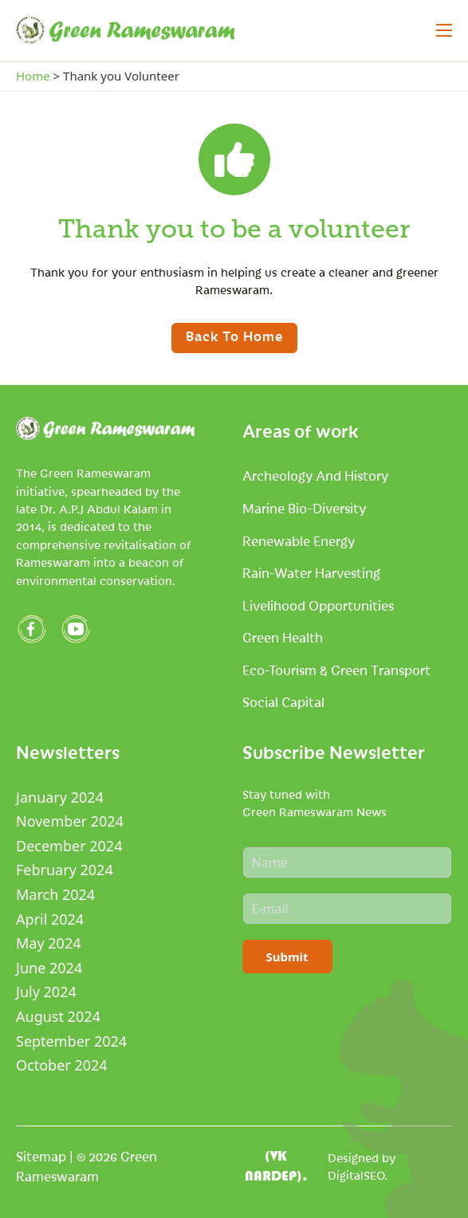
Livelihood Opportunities (318, 605)
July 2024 (46, 991)
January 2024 (60, 797)
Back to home (234, 335)
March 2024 (55, 894)
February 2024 (64, 869)
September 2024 (71, 1041)
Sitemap (41, 1156)
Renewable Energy (298, 540)
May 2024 (48, 943)
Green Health (282, 637)
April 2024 (50, 919)
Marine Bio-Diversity (304, 508)
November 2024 (70, 821)
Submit (287, 957)
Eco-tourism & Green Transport (336, 669)
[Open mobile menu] (444, 30)
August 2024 (58, 1016)
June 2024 (49, 967)
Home (33, 76)
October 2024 (62, 1065)
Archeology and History (315, 475)
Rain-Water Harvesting (311, 572)
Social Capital (283, 701)
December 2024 (69, 845)
